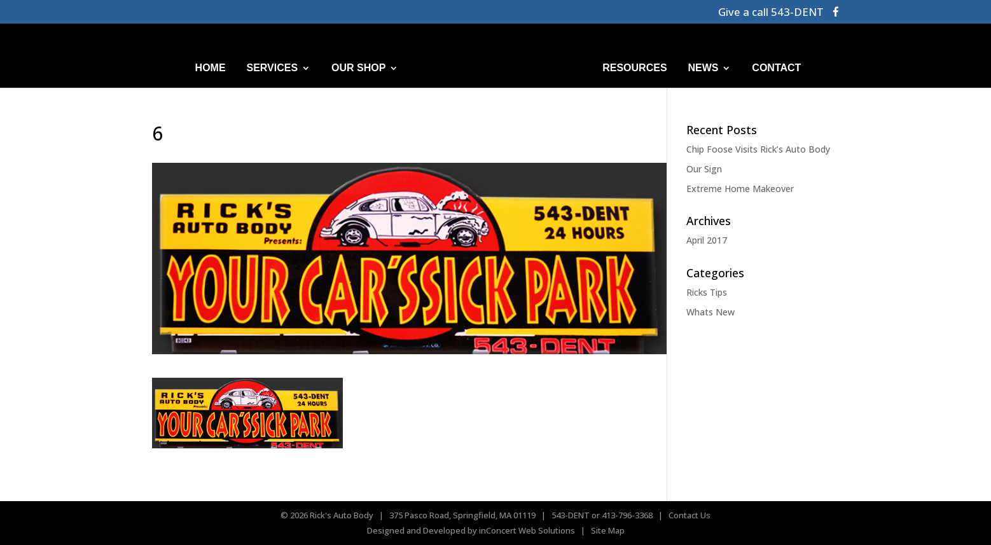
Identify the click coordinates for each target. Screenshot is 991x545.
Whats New (710, 312)
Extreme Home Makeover (740, 189)
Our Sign (704, 169)
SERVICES (272, 68)
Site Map (608, 530)
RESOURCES (634, 68)
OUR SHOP (358, 68)
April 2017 (706, 240)
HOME (210, 68)
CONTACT (776, 68)
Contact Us (689, 515)
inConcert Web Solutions (527, 530)
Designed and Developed (416, 530)
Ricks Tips (706, 292)
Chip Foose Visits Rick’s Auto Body (758, 149)
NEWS (703, 68)
